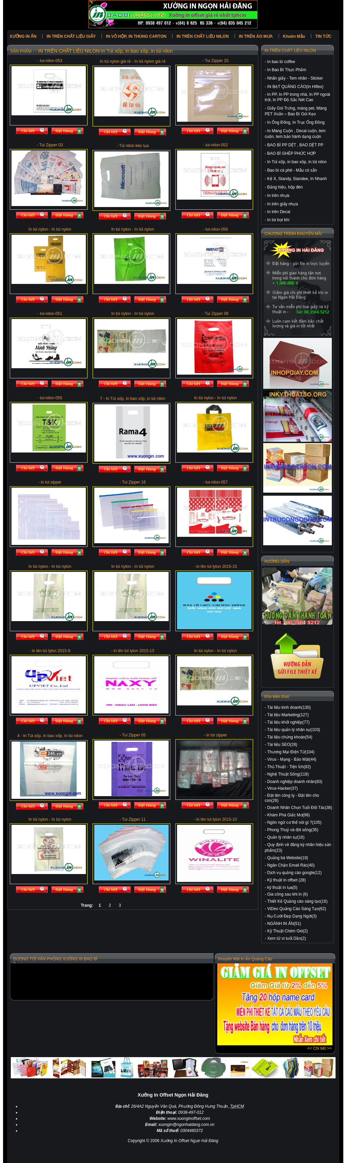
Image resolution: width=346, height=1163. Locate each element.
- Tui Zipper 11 (133, 819)
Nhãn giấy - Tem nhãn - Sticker (295, 78)
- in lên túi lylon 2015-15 (215, 566)
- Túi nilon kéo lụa (133, 145)
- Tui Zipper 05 (133, 735)
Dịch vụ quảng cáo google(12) (294, 872)
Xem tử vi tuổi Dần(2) (286, 938)
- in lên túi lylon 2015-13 (132, 650)
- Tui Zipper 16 (133, 482)
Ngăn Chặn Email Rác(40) (291, 865)
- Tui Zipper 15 (215, 60)
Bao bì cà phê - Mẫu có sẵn (292, 170)
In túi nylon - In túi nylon (49, 229)
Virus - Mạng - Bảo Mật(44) (291, 759)
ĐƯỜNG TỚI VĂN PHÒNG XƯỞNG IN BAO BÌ (56, 959)
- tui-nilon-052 (215, 145)
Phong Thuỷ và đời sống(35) (292, 829)
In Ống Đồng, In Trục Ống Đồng (296, 122)
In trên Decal (278, 211)
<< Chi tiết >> (319, 1048)
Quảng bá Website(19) (287, 857)
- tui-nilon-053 (50, 60)
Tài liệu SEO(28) (282, 744)
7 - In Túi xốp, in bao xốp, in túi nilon (132, 398)
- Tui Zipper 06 (215, 313)
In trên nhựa (278, 195)
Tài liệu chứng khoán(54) (290, 737)
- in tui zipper (49, 482)
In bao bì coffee (281, 61)
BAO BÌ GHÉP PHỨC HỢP (291, 153)
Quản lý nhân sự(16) (285, 837)
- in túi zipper (215, 735)
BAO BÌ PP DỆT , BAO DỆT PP (295, 145)
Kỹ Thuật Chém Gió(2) (287, 931)
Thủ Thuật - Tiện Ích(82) (289, 766)
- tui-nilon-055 (50, 398)
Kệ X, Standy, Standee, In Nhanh (297, 178)
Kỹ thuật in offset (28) (286, 880)
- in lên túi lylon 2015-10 (215, 819)
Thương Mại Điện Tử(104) (291, 752)
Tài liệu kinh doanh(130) (289, 707)
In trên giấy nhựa (282, 204)
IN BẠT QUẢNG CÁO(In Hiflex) (295, 86)
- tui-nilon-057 (215, 482)
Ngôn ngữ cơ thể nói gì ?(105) (294, 822)
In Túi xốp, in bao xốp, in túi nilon (297, 161)
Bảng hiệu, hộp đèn (285, 187)
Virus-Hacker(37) (282, 788)
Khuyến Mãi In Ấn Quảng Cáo (245, 959)
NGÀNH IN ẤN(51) (284, 923)
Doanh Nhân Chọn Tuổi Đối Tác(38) (299, 807)
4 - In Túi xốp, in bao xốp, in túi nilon (49, 735)
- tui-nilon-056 (215, 229)
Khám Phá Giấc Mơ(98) (288, 815)
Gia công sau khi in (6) (287, 894)
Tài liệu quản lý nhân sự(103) (293, 729)
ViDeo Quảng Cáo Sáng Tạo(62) (296, 908)
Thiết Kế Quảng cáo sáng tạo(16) (297, 901)
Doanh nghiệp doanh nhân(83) (294, 781)
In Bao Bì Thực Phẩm (286, 69)
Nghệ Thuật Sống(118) (288, 774)
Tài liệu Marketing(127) (288, 715)
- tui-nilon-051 (50, 313)
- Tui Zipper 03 (50, 145)
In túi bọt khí (278, 219)
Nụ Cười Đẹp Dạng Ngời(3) (292, 916)
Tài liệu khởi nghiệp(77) (288, 722)
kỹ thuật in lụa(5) (282, 887)
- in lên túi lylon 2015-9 (49, 650)
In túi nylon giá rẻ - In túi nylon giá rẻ (132, 61)
